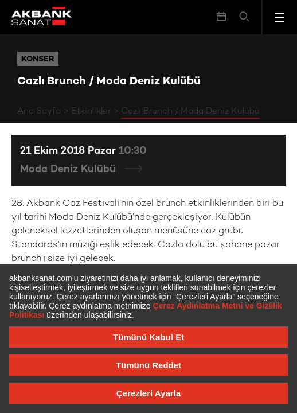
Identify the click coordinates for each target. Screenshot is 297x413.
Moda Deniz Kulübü (69, 169)
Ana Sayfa (39, 111)
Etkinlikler (91, 111)
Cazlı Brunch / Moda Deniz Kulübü (190, 111)
